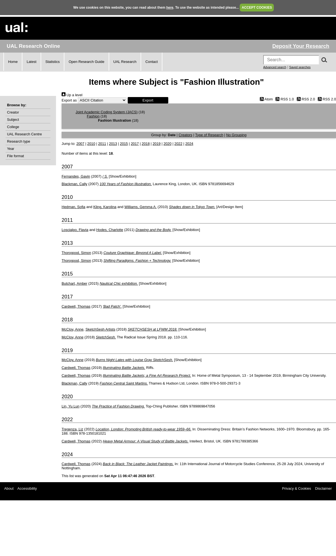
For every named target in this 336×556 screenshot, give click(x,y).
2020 (167, 144)
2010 (91, 144)
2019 (156, 144)
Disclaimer (323, 488)
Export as (69, 100)
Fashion (93, 116)
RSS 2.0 (305, 99)
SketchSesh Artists (100, 329)
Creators (185, 135)
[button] (148, 100)
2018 (146, 144)
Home (13, 62)
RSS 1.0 (284, 99)
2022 (178, 144)
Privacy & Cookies (296, 488)
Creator (13, 112)
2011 (102, 144)
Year (10, 149)
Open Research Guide (86, 62)
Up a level (72, 95)
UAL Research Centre (24, 134)
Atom (265, 99)
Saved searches (300, 67)
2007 (80, 144)
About (8, 488)
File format (15, 156)
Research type (18, 141)
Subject (13, 119)
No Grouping (236, 135)
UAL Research (125, 62)
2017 (135, 144)
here (169, 8)
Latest (31, 62)
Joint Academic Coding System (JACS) (106, 112)
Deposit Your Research (300, 46)
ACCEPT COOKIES (257, 8)
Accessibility (27, 488)
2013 (113, 144)
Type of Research (209, 135)
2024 (189, 144)
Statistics (52, 62)
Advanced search (274, 67)
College (13, 127)
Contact (151, 62)
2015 (124, 144)
